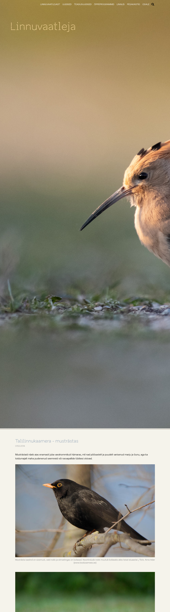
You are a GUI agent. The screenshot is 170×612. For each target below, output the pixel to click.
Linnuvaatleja (43, 26)
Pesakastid (133, 4)
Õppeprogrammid (104, 4)
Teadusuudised (83, 4)
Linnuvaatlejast (50, 4)
